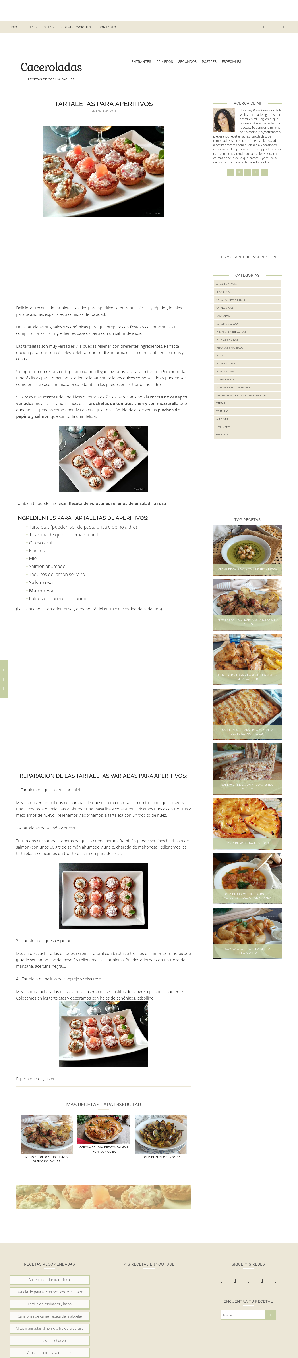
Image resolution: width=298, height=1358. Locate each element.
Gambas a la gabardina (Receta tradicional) (247, 950)
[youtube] (283, 27)
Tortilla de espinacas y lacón (50, 1304)
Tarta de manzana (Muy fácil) (247, 843)
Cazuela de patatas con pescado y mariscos (49, 1291)
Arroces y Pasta (226, 283)
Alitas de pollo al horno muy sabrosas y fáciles (247, 622)
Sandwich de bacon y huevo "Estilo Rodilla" (247, 786)
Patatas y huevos (227, 339)
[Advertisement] (149, 10)
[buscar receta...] (290, 27)
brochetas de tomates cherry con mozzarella (134, 403)
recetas (50, 397)
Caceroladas (51, 66)
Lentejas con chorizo (50, 1340)
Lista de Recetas (39, 27)
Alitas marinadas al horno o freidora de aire (49, 1328)
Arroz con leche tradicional (50, 1279)
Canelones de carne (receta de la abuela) (50, 1316)
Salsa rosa (41, 582)
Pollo (220, 355)
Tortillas (222, 411)
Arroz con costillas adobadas (49, 1352)
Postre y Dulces (226, 363)
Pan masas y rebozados (231, 331)
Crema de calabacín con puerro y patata (247, 569)
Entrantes (141, 62)
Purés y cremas (226, 371)
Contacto (107, 27)
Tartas (220, 403)
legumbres (223, 427)
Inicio (12, 27)
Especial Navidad (227, 323)
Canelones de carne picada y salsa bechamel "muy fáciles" (247, 731)
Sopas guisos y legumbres (233, 387)
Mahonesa (41, 590)
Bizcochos (223, 291)
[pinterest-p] (276, 27)
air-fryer (222, 419)
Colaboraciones (76, 27)
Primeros (164, 62)
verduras (222, 435)
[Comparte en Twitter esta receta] (4, 679)
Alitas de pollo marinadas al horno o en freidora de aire (247, 677)
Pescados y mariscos (229, 347)
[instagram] (263, 27)
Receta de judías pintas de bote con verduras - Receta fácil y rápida (247, 896)
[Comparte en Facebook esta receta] (4, 669)
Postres (209, 62)
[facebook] (256, 27)
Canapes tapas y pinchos (231, 299)
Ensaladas (223, 315)
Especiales (231, 62)
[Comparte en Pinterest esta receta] (4, 688)
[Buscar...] (243, 1315)
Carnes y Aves (225, 307)
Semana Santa (225, 379)
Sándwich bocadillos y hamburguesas (241, 395)
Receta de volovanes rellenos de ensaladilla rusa (117, 503)
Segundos (187, 62)
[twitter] (270, 27)
